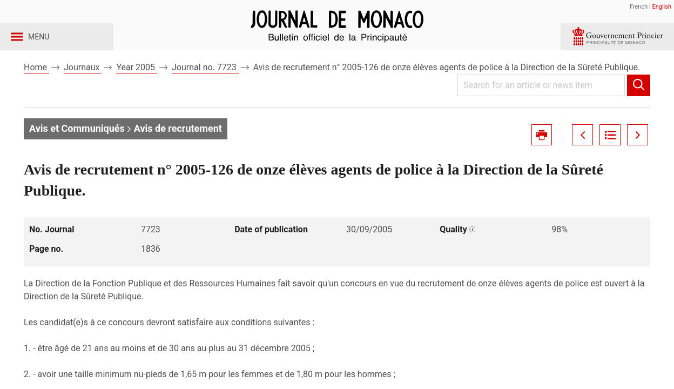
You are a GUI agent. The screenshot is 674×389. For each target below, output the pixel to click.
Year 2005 (136, 86)
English (661, 6)
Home (36, 86)
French (639, 6)
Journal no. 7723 (205, 86)
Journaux (83, 86)
